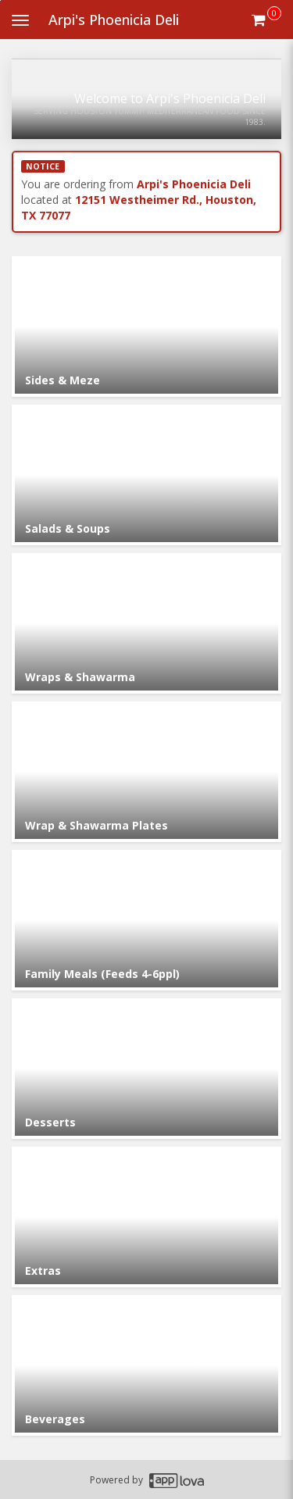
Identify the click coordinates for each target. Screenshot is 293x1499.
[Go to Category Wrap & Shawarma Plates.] (146, 771)
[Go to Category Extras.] (146, 1217)
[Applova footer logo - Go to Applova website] (176, 1480)
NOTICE (42, 166)
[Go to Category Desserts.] (146, 1068)
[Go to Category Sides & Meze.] (146, 326)
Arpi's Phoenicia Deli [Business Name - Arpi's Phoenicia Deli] (113, 19)
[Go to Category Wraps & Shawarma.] (146, 623)
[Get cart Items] (266, 19)
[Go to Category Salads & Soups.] (146, 475)
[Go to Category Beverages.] (146, 1365)
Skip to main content (0, 0)
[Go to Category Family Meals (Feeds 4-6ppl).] (146, 920)
